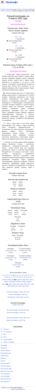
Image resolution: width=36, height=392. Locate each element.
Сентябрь (12, 281)
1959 (8, 286)
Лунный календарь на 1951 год (14, 9)
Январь (4, 279)
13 (22, 275)
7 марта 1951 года (10, 250)
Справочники (5, 355)
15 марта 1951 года (25, 250)
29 (26, 277)
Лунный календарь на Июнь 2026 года (18, 317)
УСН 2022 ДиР (5, 376)
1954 (17, 284)
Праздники (4, 348)
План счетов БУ (5, 363)
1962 (19, 286)
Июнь (27, 279)
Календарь (4, 345)
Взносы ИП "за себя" (7, 371)
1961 (16, 286)
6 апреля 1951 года (18, 265)
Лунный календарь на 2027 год (15, 320)
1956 (25, 284)
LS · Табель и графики (7, 342)
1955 (21, 284)
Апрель (19, 279)
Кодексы (3, 358)
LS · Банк (3, 334)
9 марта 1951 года (17, 304)
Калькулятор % (5, 381)
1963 (23, 286)
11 (18, 275)
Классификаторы (6, 353)
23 (13, 277)
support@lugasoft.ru (20, 389)
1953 (14, 284)
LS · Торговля (5, 329)
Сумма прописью (6, 379)
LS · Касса (4, 337)
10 (15, 275)
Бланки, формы (5, 350)
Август (6, 281)
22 (11, 277)
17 (31, 275)
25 (18, 277)
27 (22, 277)
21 (9, 277)
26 (20, 277)
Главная (3, 9)
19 (5, 277)
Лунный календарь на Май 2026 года (18, 310)
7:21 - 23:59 (18, 55)
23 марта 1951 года (10, 257)
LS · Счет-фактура (6, 331)
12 (20, 275)
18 (33, 275)
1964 (27, 286)
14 (24, 275)
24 (16, 277)
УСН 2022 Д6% (5, 373)
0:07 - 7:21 (18, 46)
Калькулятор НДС (6, 368)
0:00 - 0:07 (18, 37)
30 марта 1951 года (25, 257)
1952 (10, 284)
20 (7, 277)
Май (24, 279)
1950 (3, 284)
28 (24, 277)
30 (29, 277)
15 (26, 275)
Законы (3, 361)
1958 (32, 284)
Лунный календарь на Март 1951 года (18, 292)
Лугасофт (7, 387)
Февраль (10, 279)
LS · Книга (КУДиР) (6, 339)
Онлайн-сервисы (6, 366)
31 (31, 277)
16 (28, 275)
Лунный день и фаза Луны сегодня (18, 297)
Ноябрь (23, 281)
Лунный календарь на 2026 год (16, 312)
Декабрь (29, 281)
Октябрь (18, 281)
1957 (28, 284)
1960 (12, 286)
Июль (31, 279)
